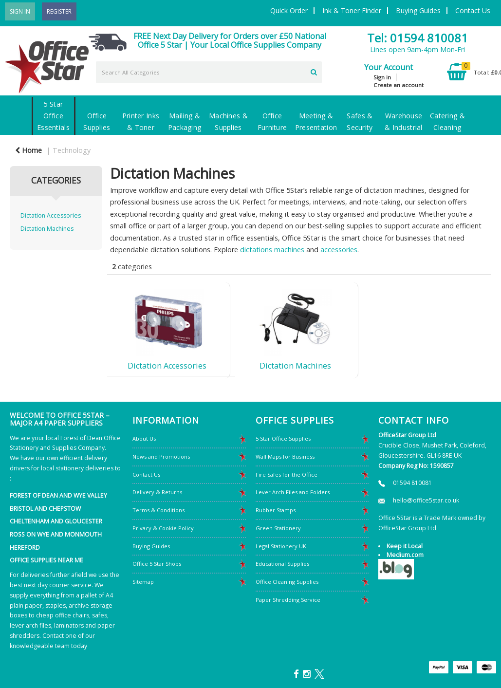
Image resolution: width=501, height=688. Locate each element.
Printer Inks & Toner (140, 121)
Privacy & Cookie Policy (163, 528)
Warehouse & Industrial (403, 121)
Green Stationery (278, 528)
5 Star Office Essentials (53, 115)
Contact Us (472, 10)
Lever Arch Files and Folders (293, 492)
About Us (144, 438)
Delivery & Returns (157, 492)
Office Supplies (96, 121)
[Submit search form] (314, 71)
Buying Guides (418, 10)
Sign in (382, 77)
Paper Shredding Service (288, 599)
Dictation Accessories (50, 215)
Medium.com (405, 555)
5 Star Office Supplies (283, 438)
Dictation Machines (47, 228)
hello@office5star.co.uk (426, 500)
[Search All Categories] (209, 72)
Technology (72, 150)
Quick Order (289, 10)
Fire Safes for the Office (286, 474)
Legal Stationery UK (281, 546)
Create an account (398, 85)
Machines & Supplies (228, 121)
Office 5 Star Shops (156, 563)
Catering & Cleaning (447, 121)
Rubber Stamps (276, 510)
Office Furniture (272, 121)
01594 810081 (412, 483)
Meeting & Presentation (316, 121)
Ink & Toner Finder (351, 10)
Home (28, 150)
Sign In (20, 11)
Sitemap (143, 581)
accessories (338, 249)
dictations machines (272, 249)
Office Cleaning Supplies (287, 581)
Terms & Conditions (158, 510)
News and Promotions (161, 456)
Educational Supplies (282, 563)
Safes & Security (359, 121)
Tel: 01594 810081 (417, 38)
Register (59, 11)
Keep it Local (405, 546)
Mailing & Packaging (185, 121)
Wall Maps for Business (285, 456)
